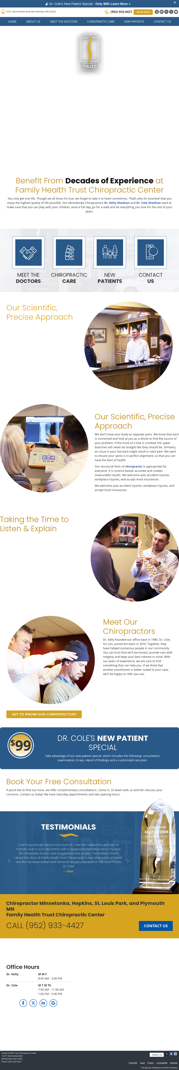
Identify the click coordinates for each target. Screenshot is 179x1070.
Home (12, 21)
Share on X (167, 1053)
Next (127, 861)
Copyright (133, 1062)
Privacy (150, 1062)
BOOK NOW (143, 11)
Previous (9, 861)
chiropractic (133, 466)
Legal (142, 1062)
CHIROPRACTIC (69, 277)
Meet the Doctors (63, 21)
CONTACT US (156, 925)
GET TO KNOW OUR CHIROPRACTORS (44, 714)
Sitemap (173, 1062)
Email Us (157, 1054)
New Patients (134, 21)
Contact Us (162, 21)
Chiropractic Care (101, 21)
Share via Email (175, 1053)
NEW (110, 277)
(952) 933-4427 (121, 12)
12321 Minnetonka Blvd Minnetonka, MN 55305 (29, 12)
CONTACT (151, 277)
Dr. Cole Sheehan (148, 203)
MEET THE (28, 277)
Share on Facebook (171, 1053)
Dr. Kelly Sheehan (117, 203)
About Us (33, 21)
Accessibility (162, 1062)
